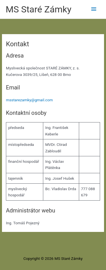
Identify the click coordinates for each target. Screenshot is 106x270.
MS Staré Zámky (39, 9)
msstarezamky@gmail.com (29, 100)
